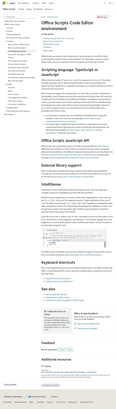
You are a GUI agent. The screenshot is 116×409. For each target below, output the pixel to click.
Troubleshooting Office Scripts (58, 297)
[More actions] (111, 17)
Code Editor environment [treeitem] (17, 51)
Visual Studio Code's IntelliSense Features (84, 255)
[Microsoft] (4, 3)
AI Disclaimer (7, 402)
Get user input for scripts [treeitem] (16, 64)
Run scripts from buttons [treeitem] (16, 71)
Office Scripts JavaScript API (53, 41)
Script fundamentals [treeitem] (13, 34)
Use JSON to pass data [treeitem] (16, 74)
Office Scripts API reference (56, 294)
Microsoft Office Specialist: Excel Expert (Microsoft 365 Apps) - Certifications (68, 372)
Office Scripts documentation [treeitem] (15, 21)
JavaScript (96, 80)
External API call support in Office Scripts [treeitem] (19, 55)
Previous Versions (20, 402)
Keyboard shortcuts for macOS (58, 278)
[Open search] (105, 3)
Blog (30, 402)
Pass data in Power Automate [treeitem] (18, 67)
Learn (43, 17)
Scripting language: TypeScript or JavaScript (58, 38)
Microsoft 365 (52, 17)
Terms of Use (60, 402)
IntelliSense (47, 47)
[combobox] (19, 17)
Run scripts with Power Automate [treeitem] (17, 38)
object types (74, 130)
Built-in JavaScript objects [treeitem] (17, 48)
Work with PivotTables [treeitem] (15, 81)
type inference (87, 130)
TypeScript (67, 80)
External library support (51, 44)
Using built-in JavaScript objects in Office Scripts (65, 300)
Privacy (49, 402)
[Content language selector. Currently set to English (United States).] (13, 396)
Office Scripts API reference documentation (82, 157)
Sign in (111, 3)
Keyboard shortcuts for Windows (58, 281)
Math (91, 176)
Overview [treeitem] (9, 28)
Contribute (40, 402)
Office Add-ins (103, 146)
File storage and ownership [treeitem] (17, 61)
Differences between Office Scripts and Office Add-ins (62, 154)
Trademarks (72, 402)
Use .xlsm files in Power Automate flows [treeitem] (21, 77)
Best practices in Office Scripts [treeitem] (18, 44)
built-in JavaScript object (72, 176)
